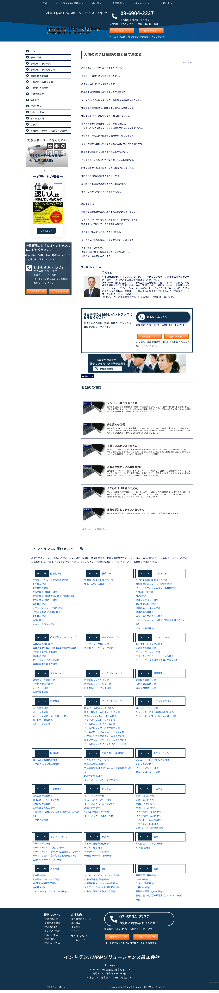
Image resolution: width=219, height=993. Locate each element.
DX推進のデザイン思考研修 (98, 858)
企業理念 (75, 930)
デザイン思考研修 (93, 849)
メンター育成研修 (41, 725)
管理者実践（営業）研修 (45, 592)
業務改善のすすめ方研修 (148, 608)
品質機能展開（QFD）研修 (149, 894)
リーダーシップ (110, 638)
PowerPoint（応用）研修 (148, 817)
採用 (155, 838)
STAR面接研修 (143, 849)
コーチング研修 (40, 713)
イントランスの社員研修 (69, 3)
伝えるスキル (57, 674)
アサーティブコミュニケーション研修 (155, 657)
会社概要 (75, 925)
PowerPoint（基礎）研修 (148, 813)
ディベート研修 (40, 689)
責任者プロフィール (81, 921)
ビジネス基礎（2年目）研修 (47, 613)
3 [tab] (51, 170)
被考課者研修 (39, 890)
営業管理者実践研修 (43, 805)
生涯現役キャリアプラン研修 (47, 862)
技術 (104, 871)
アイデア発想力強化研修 (96, 846)
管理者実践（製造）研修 (45, 601)
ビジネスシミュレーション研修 (100, 721)
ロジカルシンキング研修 (96, 681)
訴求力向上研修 (40, 693)
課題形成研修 (39, 657)
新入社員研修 (39, 617)
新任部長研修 (39, 584)
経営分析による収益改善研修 (47, 765)
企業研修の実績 (52, 925)
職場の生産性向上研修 (95, 765)
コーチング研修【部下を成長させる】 (52, 717)
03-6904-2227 (157, 316)
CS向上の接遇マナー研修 (97, 813)
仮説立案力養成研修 (146, 685)
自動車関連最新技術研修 (96, 882)
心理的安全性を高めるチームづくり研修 (104, 737)
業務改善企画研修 (145, 613)
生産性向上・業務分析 (113, 754)
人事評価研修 (39, 878)
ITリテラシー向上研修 (147, 825)
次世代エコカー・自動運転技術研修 (102, 890)
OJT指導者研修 (40, 709)
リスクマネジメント (163, 702)
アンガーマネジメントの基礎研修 (152, 761)
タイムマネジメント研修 (96, 761)
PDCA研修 (141, 597)
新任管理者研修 (40, 588)
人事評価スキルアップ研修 (46, 882)
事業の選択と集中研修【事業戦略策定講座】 (55, 649)
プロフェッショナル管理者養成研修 (50, 581)
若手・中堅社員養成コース (97, 584)
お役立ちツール (142, 3)
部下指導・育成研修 (43, 721)
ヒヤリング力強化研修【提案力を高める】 (157, 661)
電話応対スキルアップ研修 (97, 801)
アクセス (75, 933)
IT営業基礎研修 (40, 821)
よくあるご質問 (52, 933)
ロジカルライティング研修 (97, 685)
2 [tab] (48, 170)
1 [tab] (44, 170)
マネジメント (160, 573)
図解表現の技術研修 (146, 649)
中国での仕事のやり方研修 (149, 617)
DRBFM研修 (142, 882)
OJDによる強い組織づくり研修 (151, 581)
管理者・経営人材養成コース (98, 581)
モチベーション (161, 754)
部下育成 (54, 702)
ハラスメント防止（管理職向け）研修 (155, 713)
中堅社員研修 (39, 604)
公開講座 (118, 3)
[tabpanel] (48, 151)
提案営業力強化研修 (43, 797)
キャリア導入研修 (41, 846)
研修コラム (87, 376)
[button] (57, 574)
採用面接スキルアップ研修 (149, 846)
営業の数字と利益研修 (44, 809)
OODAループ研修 (144, 592)
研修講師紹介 (51, 930)
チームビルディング (112, 702)
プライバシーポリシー (57, 989)
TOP (44, 3)
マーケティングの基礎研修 (46, 661)
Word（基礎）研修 (145, 805)
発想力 (105, 838)
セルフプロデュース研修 (148, 773)
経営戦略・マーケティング (63, 638)
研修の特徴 (50, 941)
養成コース (107, 573)
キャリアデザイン (59, 838)
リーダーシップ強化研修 (96, 645)
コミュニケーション (163, 638)
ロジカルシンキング (112, 674)
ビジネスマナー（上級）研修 (98, 817)
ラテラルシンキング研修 (96, 853)
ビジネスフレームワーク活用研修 (101, 781)
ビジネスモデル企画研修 (45, 653)
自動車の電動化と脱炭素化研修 (100, 894)
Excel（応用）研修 (145, 801)
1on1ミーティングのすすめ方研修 (50, 894)
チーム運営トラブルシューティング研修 (104, 733)
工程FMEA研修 (143, 890)
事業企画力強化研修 (43, 645)
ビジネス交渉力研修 (43, 685)
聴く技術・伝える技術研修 (149, 645)
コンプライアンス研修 (147, 709)
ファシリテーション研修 (148, 653)
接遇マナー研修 (92, 809)
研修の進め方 (51, 921)
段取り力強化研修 (93, 777)
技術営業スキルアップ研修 (46, 801)
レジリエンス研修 (145, 765)
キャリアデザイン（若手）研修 (48, 849)
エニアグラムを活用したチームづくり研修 (105, 741)
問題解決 (157, 674)
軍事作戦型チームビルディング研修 (102, 713)
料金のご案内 (51, 937)
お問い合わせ (168, 3)
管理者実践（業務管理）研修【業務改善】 (54, 597)
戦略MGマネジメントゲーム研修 (100, 717)
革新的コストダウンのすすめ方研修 (102, 878)
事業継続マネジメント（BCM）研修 (154, 584)
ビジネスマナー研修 (94, 797)
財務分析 (54, 754)
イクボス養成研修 (145, 629)
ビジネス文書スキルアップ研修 (100, 805)
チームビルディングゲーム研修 (100, 725)
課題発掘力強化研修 (146, 689)
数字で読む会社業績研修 (45, 761)
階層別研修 (55, 573)
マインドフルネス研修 (147, 769)
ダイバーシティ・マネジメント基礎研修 (156, 588)
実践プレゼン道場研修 (44, 681)
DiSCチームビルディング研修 (99, 709)
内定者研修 (38, 621)
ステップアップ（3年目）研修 (48, 608)
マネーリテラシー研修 (44, 625)
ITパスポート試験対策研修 (149, 821)
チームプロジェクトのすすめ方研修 (102, 729)
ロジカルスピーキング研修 (97, 689)
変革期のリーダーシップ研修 (98, 649)
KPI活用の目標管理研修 (44, 886)
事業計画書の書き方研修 (45, 665)
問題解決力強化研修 (146, 681)
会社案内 (98, 3)
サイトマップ (78, 942)
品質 (155, 871)
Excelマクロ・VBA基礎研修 (150, 829)
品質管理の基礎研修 (146, 878)
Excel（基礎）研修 (145, 797)
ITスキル (157, 790)
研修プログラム (52, 946)
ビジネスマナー (110, 790)
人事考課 (54, 871)
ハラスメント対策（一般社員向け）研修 (156, 717)
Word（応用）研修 (145, 809)
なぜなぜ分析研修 (145, 886)
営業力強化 (55, 790)
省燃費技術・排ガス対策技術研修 (101, 886)
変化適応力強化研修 (146, 604)
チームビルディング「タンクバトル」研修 (105, 745)
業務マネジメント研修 (147, 601)
